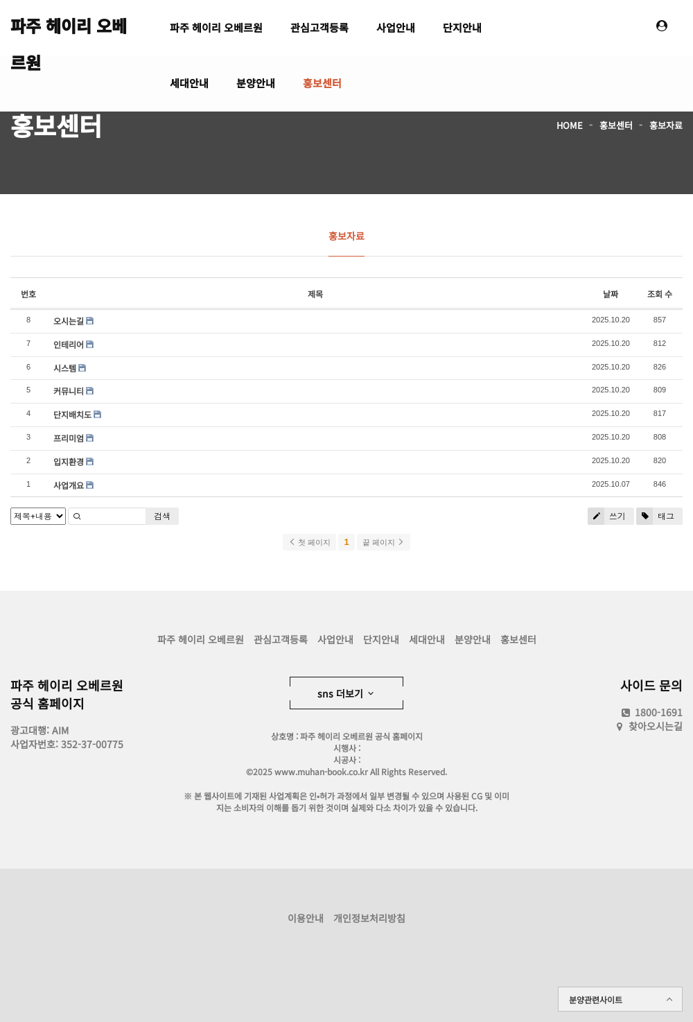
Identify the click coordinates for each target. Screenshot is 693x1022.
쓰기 (607, 516)
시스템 (64, 368)
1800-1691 (651, 712)
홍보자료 (666, 125)
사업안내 (395, 27)
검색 (162, 516)
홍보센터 (322, 83)
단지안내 (462, 27)
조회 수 (659, 294)
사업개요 (68, 485)
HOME (569, 125)
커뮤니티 (68, 391)
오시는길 (68, 321)
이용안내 (306, 918)
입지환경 (68, 461)
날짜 (610, 294)
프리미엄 (68, 438)
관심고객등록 (319, 27)
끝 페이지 (383, 542)
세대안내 (189, 83)
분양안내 (255, 83)
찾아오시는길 (656, 726)
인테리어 (68, 344)
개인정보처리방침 (369, 918)
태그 (655, 516)
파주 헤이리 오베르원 (68, 32)
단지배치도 (72, 414)
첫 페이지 (309, 542)
